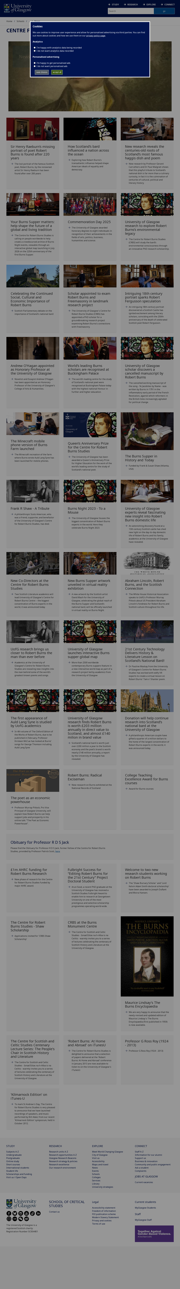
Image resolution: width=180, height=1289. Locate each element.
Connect (169, 4)
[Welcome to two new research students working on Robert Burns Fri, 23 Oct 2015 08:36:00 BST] (147, 882)
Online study (12, 1161)
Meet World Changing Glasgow (107, 1151)
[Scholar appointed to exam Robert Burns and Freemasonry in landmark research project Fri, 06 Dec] (90, 300)
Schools (20, 21)
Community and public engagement (153, 1164)
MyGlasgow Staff (143, 1219)
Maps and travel (100, 1164)
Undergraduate (14, 1154)
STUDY (10, 1146)
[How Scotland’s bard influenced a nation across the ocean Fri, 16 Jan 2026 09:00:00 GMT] (90, 147)
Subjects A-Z (12, 1151)
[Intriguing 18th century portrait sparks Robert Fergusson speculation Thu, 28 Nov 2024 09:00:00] (147, 298)
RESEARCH (55, 1146)
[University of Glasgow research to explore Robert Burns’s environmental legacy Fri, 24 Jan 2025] (147, 225)
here (57, 851)
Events (95, 1170)
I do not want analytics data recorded (55, 50)
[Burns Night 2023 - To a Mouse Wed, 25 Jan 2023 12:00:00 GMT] (90, 508)
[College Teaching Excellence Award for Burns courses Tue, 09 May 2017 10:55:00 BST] (147, 783)
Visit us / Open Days (16, 1177)
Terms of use (98, 1223)
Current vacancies (144, 1182)
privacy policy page (95, 35)
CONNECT (141, 1146)
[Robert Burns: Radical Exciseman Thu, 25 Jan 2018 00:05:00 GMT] (90, 782)
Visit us (96, 1158)
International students (17, 1167)
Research (132, 4)
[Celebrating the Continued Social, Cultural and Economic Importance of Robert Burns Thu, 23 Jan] (32, 293)
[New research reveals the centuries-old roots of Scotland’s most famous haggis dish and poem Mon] (147, 154)
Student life (12, 1170)
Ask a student (142, 1167)
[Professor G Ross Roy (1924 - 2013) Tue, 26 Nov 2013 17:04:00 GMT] (147, 1047)
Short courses (13, 1164)
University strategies (102, 1186)
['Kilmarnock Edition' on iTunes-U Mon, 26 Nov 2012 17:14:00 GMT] (32, 1109)
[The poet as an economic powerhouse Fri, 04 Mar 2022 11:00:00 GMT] (32, 800)
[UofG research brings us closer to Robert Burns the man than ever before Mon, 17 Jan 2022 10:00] (32, 651)
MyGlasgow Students (145, 1207)
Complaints (140, 1170)
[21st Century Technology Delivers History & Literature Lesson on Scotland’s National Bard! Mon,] (147, 653)
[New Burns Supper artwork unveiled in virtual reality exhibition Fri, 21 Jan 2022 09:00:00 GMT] (90, 585)
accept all (57, 72)
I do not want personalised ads (52, 66)
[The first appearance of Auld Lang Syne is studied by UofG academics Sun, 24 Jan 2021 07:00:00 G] (32, 722)
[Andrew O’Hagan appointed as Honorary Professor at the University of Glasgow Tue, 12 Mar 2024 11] (32, 367)
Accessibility (98, 1161)
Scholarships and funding (19, 1174)
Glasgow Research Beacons (62, 1158)
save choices (41, 72)
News (95, 1167)
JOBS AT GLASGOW (146, 1176)
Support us (140, 1158)
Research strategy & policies (63, 1161)
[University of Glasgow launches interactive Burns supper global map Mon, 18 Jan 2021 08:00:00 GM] (90, 651)
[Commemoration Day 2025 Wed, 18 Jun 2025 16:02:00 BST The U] (90, 220)
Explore (151, 4)
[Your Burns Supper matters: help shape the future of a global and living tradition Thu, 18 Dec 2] (32, 227)
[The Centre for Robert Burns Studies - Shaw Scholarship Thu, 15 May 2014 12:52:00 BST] (32, 931)
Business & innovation (146, 1161)
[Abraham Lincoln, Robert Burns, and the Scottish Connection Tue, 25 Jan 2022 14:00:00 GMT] (147, 583)
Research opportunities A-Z (63, 1154)
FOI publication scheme (104, 1214)
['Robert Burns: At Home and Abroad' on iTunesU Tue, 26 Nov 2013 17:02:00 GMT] (90, 1056)
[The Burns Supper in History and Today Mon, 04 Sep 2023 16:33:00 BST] (147, 444)
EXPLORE (97, 1146)
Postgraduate (13, 1158)
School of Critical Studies (67, 1203)
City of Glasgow (100, 1154)
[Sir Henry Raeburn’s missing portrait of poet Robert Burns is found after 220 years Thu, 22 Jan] (32, 149)
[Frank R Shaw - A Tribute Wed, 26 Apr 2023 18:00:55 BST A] (32, 506)
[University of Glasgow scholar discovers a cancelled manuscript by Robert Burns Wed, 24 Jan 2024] (147, 373)
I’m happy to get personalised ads (53, 63)
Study (115, 4)
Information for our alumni (148, 1154)
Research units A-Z (58, 1151)
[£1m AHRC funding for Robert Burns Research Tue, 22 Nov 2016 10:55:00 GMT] (32, 879)
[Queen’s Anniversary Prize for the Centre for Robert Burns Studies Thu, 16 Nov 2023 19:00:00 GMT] (90, 445)
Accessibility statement (103, 1207)
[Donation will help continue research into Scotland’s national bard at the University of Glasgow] (147, 722)
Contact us (54, 1211)
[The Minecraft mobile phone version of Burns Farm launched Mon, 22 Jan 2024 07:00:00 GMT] (32, 440)
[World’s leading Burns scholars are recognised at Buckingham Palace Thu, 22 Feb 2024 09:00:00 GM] (90, 368)
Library (95, 1183)
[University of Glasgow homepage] (17, 8)
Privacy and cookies (102, 1220)
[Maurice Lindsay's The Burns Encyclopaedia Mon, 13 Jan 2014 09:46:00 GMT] (147, 974)
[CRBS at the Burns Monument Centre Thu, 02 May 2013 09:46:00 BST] (90, 936)
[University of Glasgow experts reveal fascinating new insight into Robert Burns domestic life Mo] (147, 515)
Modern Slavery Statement (105, 1217)
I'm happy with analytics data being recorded (59, 47)
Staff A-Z (139, 1151)
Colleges (96, 1177)
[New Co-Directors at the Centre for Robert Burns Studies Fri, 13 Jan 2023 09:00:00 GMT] (32, 583)
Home (9, 21)
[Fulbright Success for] (90, 889)
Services (96, 1180)
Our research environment (62, 1167)
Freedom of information (104, 1210)
